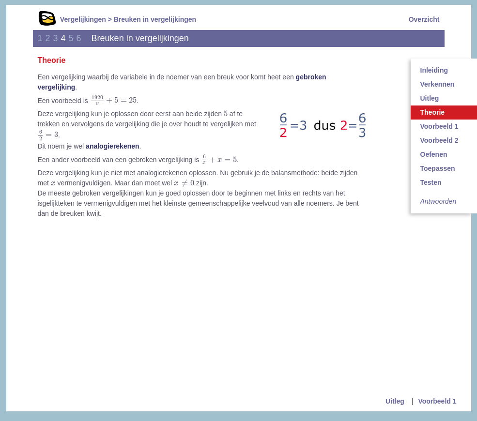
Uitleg (394, 401)
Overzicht (424, 19)
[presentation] (113, 100)
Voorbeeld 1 (437, 401)
